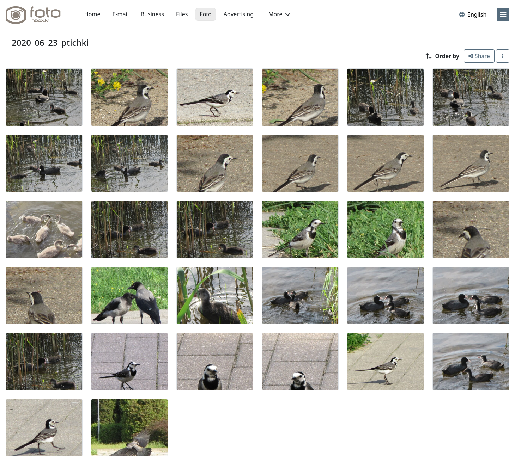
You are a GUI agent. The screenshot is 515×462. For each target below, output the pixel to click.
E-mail (121, 14)
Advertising (239, 14)
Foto (205, 14)
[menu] (503, 14)
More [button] (279, 14)
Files (182, 14)
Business (152, 14)
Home (92, 14)
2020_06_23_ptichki (50, 42)
